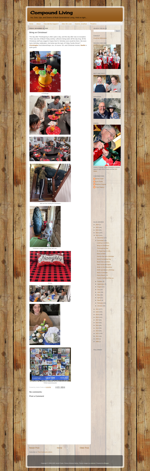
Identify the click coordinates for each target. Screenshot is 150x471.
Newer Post (34, 448)
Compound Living (51, 12)
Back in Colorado (102, 272)
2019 (97, 314)
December (100, 238)
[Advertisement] (106, 205)
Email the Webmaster (100, 38)
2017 (97, 320)
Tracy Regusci (100, 187)
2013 (97, 331)
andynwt (93, 463)
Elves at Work (101, 253)
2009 (97, 339)
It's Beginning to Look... (104, 251)
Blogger (106, 463)
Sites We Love (67, 24)
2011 (97, 336)
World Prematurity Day (104, 259)
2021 (97, 309)
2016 (97, 322)
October (100, 281)
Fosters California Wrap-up (105, 278)
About (38, 24)
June (99, 292)
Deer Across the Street (104, 264)
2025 (97, 227)
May (98, 295)
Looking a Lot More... (103, 243)
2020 (97, 312)
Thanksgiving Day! (102, 248)
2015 (97, 325)
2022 (97, 235)
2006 (97, 341)
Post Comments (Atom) (45, 452)
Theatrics (93, 24)
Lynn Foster (99, 181)
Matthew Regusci (101, 184)
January (100, 306)
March (99, 300)
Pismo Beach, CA (102, 275)
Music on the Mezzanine (104, 267)
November (100, 240)
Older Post (84, 448)
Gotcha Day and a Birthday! (105, 256)
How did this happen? (51, 24)
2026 (97, 224)
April (98, 297)
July (98, 289)
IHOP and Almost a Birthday (105, 270)
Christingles (33, 45)
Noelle (83, 45)
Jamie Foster (100, 178)
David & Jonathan (81, 24)
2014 (97, 328)
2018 (97, 317)
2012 (97, 333)
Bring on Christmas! (103, 245)
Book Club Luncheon (103, 262)
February (100, 303)
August (99, 287)
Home (31, 24)
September (100, 284)
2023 (97, 232)
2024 (97, 230)
